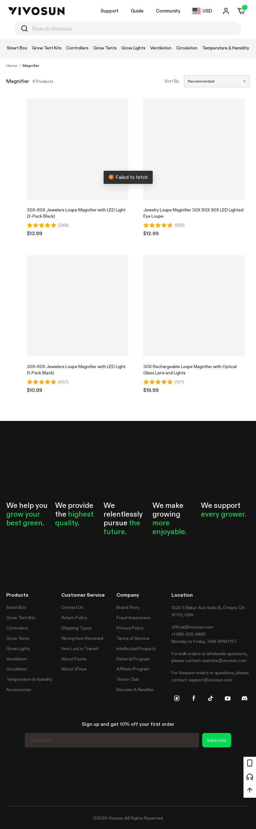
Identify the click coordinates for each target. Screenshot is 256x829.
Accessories (18, 689)
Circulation (16, 668)
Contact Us (72, 607)
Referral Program (133, 658)
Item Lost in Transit (79, 648)
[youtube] (227, 698)
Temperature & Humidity (29, 679)
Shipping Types (76, 627)
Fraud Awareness (133, 617)
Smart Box (16, 607)
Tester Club (127, 679)
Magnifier (31, 65)
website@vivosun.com (224, 660)
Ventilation (16, 658)
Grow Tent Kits (20, 617)
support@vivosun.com (210, 679)
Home (11, 65)
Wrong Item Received (82, 638)
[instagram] (177, 698)
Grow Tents (17, 638)
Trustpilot (15, 775)
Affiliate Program (132, 668)
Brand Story (128, 607)
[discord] (244, 698)
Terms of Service (133, 638)
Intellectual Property (136, 648)
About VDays (74, 668)
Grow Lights (18, 648)
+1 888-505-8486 (189, 634)
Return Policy (74, 617)
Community (168, 10)
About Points (74, 658)
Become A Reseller (135, 689)
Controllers (17, 627)
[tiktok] (210, 698)
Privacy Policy (130, 627)
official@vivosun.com (192, 626)
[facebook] (193, 698)
